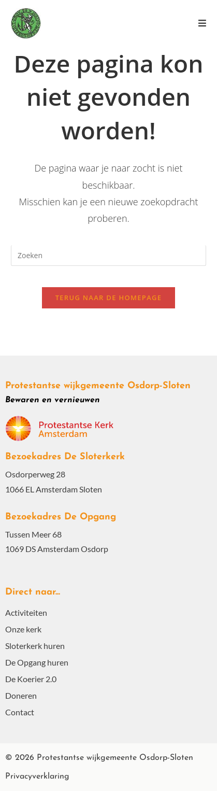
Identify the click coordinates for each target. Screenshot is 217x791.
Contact (19, 712)
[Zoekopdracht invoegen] (108, 255)
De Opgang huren (36, 662)
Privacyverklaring (37, 776)
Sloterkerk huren (35, 646)
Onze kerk (23, 629)
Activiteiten (26, 612)
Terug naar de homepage (108, 297)
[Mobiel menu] (202, 23)
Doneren (21, 695)
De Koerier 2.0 (30, 679)
